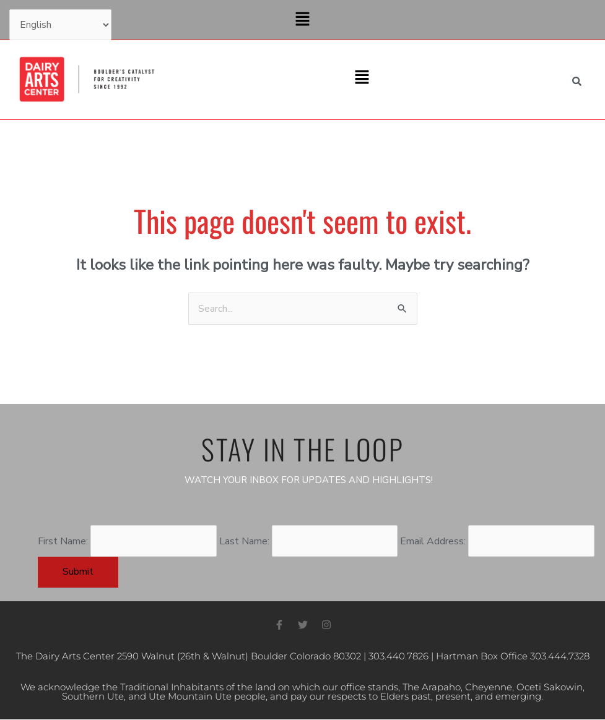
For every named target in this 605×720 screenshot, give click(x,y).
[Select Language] (60, 24)
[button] (302, 19)
